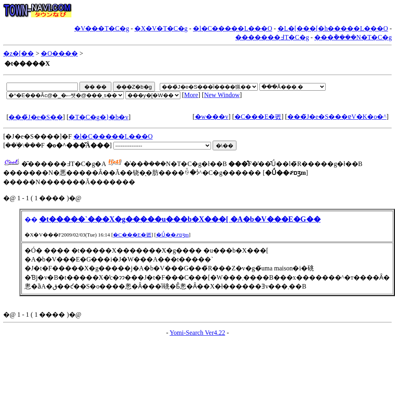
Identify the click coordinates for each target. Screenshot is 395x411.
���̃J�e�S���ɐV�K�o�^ (337, 116)
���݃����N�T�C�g (353, 37)
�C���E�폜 (257, 116)
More (191, 94)
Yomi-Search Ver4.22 (197, 332)
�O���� (59, 53)
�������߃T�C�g (272, 37)
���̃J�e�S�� (35, 117)
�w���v (212, 116)
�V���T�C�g (101, 28)
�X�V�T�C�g (161, 28)
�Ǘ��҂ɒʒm (172, 235)
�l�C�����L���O (232, 28)
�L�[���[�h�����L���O (333, 28)
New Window (222, 94)
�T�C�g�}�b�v (98, 117)
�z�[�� (18, 53)
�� (31, 219)
